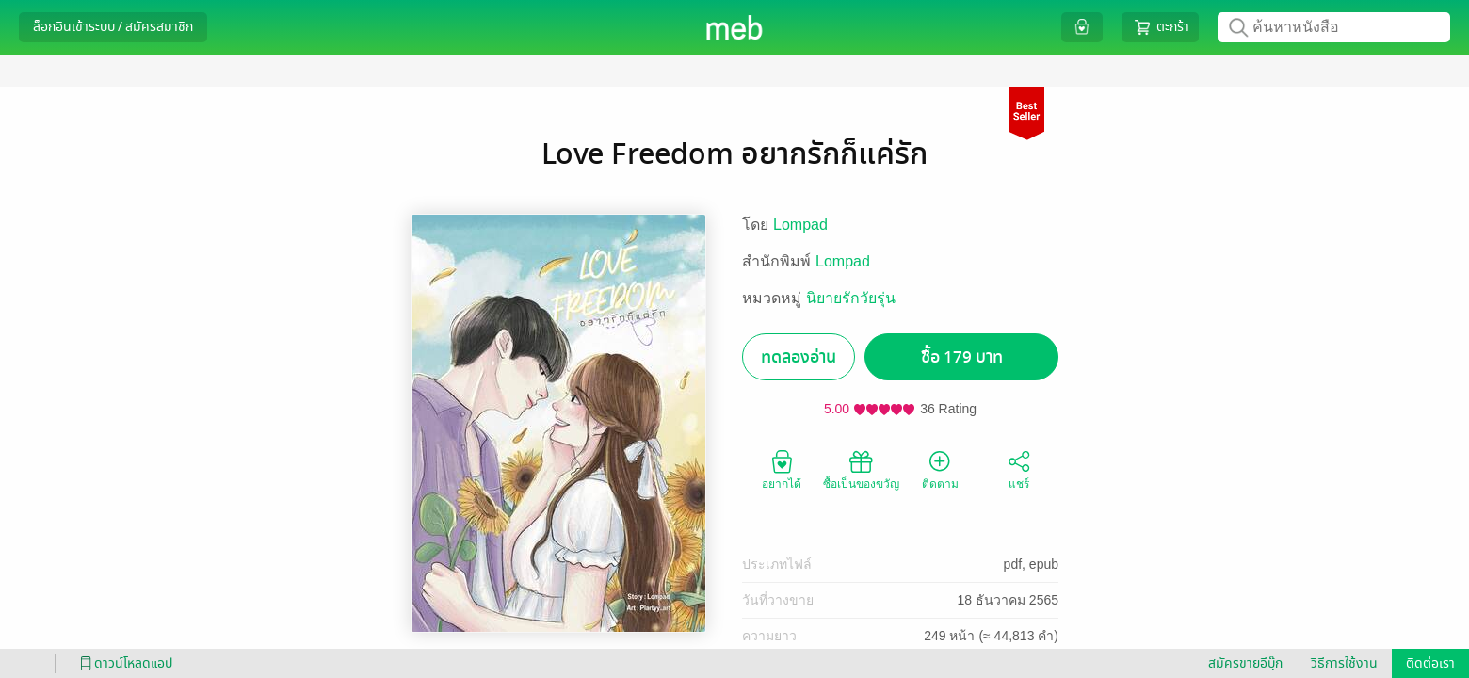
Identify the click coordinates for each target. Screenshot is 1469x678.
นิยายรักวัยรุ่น (851, 298)
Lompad (800, 225)
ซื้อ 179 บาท (962, 357)
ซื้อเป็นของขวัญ (861, 469)
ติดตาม (940, 469)
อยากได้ (781, 469)
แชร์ (1019, 469)
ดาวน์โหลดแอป (123, 663)
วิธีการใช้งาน (1344, 663)
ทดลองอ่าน (798, 357)
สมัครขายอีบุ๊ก (1245, 663)
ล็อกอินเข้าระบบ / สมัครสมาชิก (113, 27)
